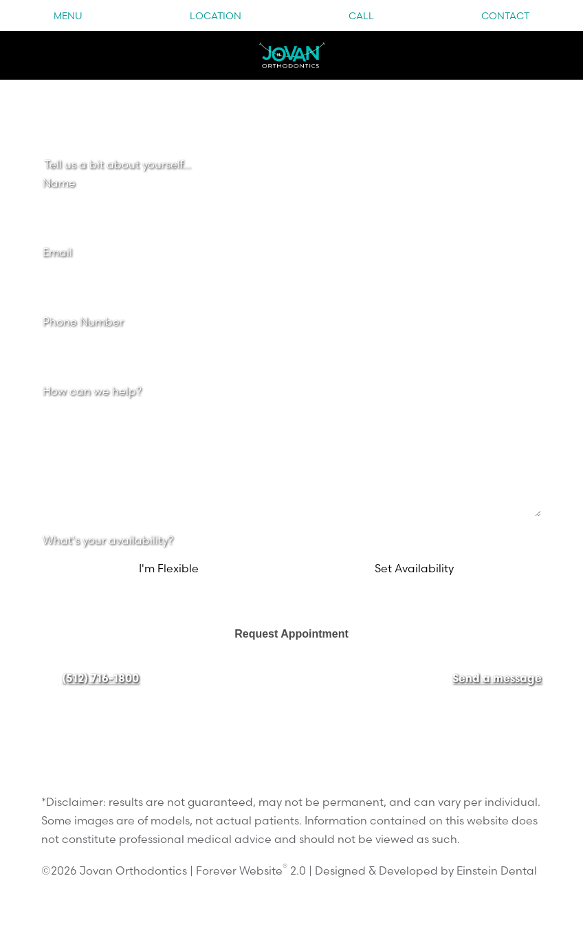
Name (59, 183)
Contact (505, 16)
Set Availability (414, 568)
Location (215, 16)
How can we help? (92, 391)
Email (57, 252)
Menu (68, 16)
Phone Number (83, 321)
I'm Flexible (169, 568)
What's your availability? (108, 540)
